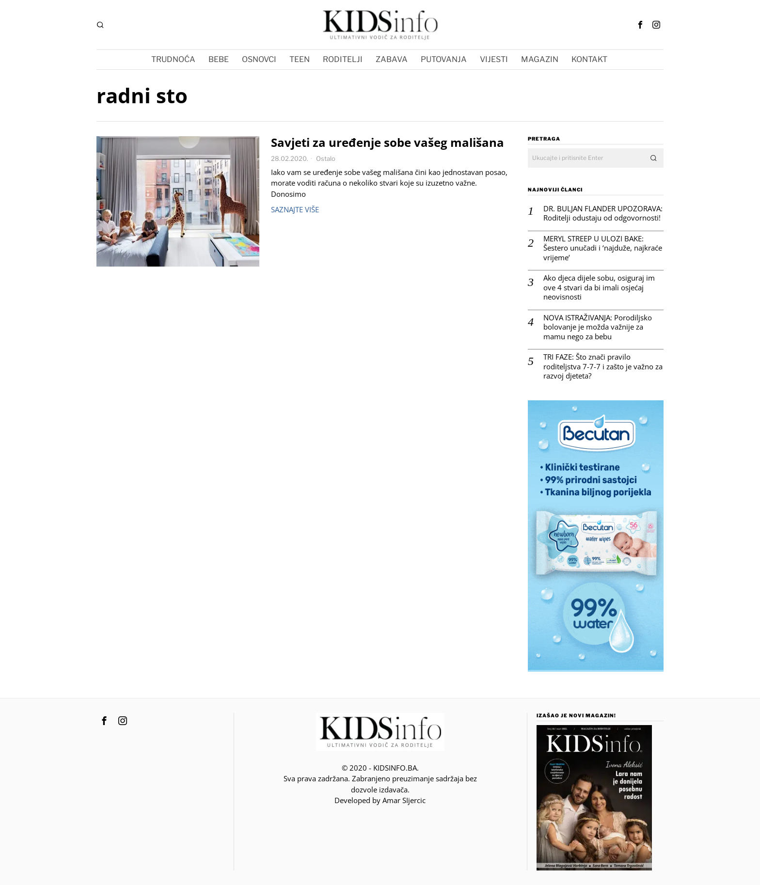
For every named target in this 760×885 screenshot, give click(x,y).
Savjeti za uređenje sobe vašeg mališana (387, 142)
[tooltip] (640, 24)
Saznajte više (295, 209)
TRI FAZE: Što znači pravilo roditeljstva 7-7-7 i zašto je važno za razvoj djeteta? (603, 366)
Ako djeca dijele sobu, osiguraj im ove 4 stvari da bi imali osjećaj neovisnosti (599, 287)
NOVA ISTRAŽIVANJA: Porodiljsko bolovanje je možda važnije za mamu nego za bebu (597, 327)
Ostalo (325, 158)
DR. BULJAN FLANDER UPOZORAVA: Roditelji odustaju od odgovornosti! (603, 213)
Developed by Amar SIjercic (380, 800)
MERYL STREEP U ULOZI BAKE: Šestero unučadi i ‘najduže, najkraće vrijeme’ (602, 248)
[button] (654, 158)
